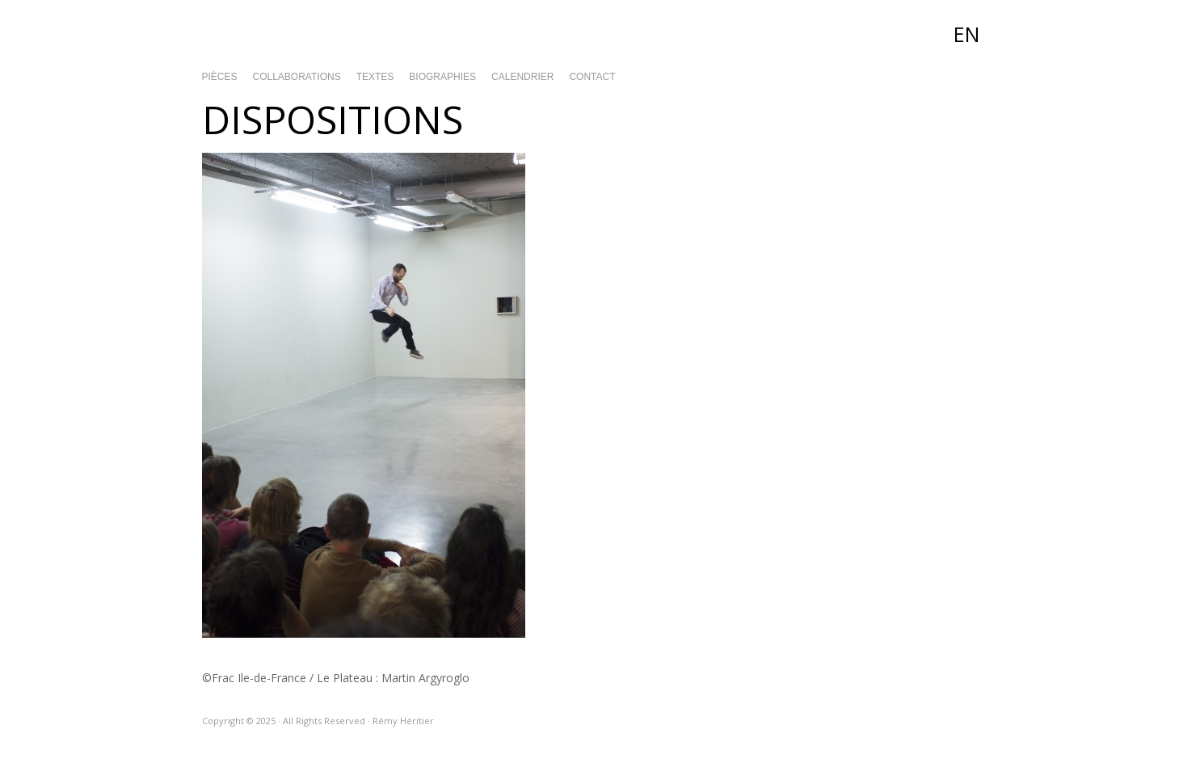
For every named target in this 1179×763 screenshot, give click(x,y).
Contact (592, 76)
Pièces (220, 76)
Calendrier (522, 76)
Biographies (442, 76)
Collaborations (297, 76)
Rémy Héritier (590, 32)
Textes (375, 76)
